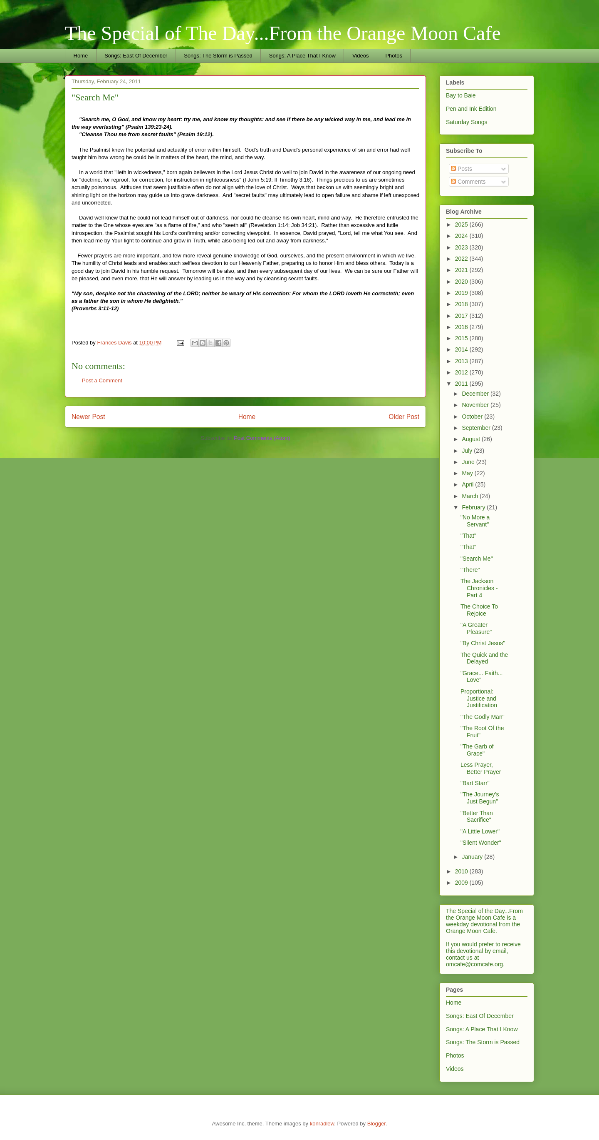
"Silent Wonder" (480, 842)
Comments (468, 181)
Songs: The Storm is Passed (218, 55)
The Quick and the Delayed (484, 658)
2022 (462, 258)
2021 (462, 270)
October (473, 416)
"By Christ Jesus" (482, 643)
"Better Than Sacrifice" (476, 816)
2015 (462, 338)
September (477, 427)
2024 (462, 235)
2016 (462, 327)
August (471, 439)
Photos (393, 55)
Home (81, 55)
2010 (462, 871)
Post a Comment (102, 380)
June (469, 462)
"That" (468, 535)
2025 (462, 224)
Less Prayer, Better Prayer (480, 768)
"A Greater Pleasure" (476, 628)
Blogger (376, 1123)
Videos (360, 55)
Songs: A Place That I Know (302, 55)
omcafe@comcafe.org (474, 964)
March (471, 496)
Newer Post (88, 416)
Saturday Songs (467, 122)
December (476, 393)
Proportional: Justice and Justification (478, 698)
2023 (462, 247)
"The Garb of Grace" (477, 750)
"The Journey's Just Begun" (479, 798)
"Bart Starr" (475, 783)
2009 (462, 882)
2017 (462, 315)
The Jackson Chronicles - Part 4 (479, 588)
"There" (470, 569)
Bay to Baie (461, 95)
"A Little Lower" (480, 831)
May (468, 473)
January (473, 856)
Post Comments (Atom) (262, 438)
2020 (462, 281)
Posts (461, 168)
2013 (462, 361)
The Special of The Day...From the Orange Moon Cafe (283, 33)
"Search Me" (476, 558)
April (468, 484)
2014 (462, 349)
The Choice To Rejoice (479, 610)
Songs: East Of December (135, 55)
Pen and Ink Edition (471, 108)
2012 (462, 372)
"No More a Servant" (475, 521)
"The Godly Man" (482, 716)
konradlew (322, 1123)
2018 (462, 304)
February (474, 507)
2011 (462, 383)
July (468, 450)
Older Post (404, 416)
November (476, 405)
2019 (462, 292)
